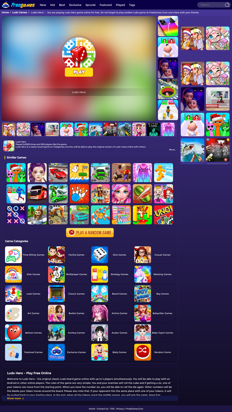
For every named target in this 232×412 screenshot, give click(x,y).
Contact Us (102, 408)
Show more (15, 398)
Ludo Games (19, 12)
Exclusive (75, 5)
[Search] (214, 5)
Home (5, 12)
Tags (132, 5)
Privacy (120, 408)
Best (62, 5)
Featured (106, 5)
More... (172, 149)
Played (120, 5)
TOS (112, 408)
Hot (52, 5)
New (43, 5)
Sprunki (91, 5)
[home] (18, 1)
